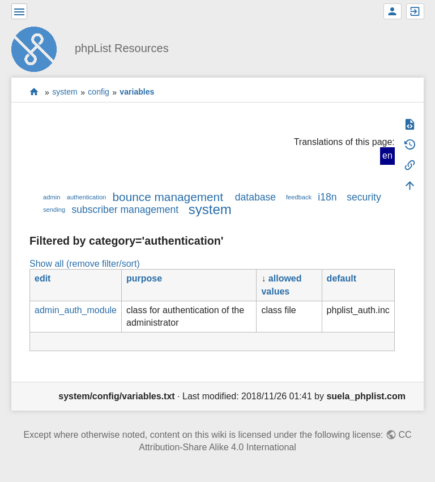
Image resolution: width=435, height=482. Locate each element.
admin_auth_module (76, 310)
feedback (299, 197)
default (341, 278)
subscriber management (124, 209)
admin (51, 197)
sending (54, 209)
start (34, 92)
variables (137, 92)
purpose (144, 278)
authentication (86, 197)
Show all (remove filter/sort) (84, 263)
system (65, 92)
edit (42, 278)
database (255, 197)
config (98, 92)
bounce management (168, 196)
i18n (327, 197)
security (364, 197)
